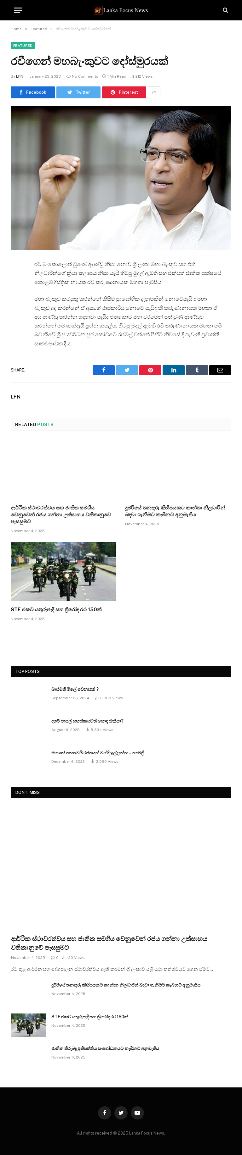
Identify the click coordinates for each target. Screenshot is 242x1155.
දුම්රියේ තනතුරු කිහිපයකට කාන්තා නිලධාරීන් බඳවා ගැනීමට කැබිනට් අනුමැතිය (175, 511)
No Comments (82, 76)
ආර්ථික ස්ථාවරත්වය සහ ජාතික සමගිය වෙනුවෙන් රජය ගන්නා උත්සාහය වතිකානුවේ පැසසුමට (61, 515)
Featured (23, 45)
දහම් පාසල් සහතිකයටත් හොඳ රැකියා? (87, 720)
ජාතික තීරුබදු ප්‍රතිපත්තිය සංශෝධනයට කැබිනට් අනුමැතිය (105, 1048)
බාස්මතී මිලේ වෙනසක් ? (75, 689)
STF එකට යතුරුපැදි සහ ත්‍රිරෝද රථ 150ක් (56, 610)
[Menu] (18, 10)
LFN (19, 76)
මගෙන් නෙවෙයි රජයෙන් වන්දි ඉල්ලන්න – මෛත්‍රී (97, 752)
